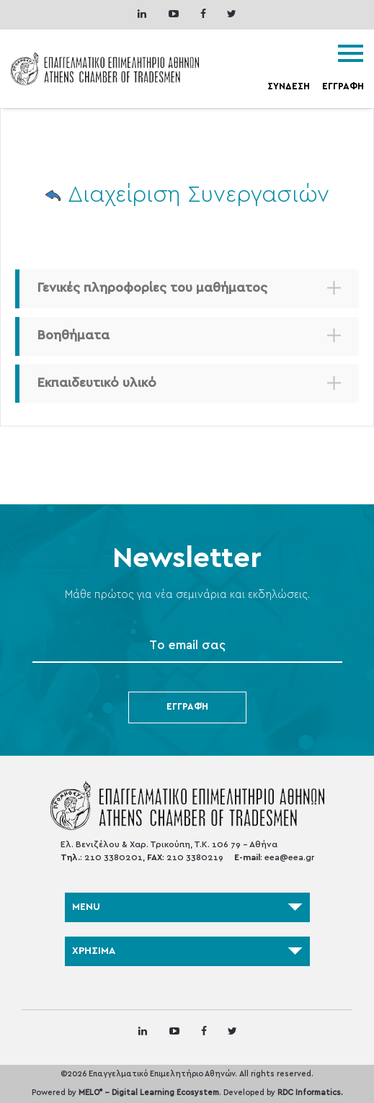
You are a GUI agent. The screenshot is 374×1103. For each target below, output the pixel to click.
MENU (187, 907)
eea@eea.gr (289, 857)
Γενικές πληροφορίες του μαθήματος (152, 288)
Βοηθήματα (73, 335)
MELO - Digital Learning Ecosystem (149, 1093)
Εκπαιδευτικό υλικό (96, 383)
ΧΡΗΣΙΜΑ (187, 951)
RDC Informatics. (310, 1093)
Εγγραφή (187, 707)
